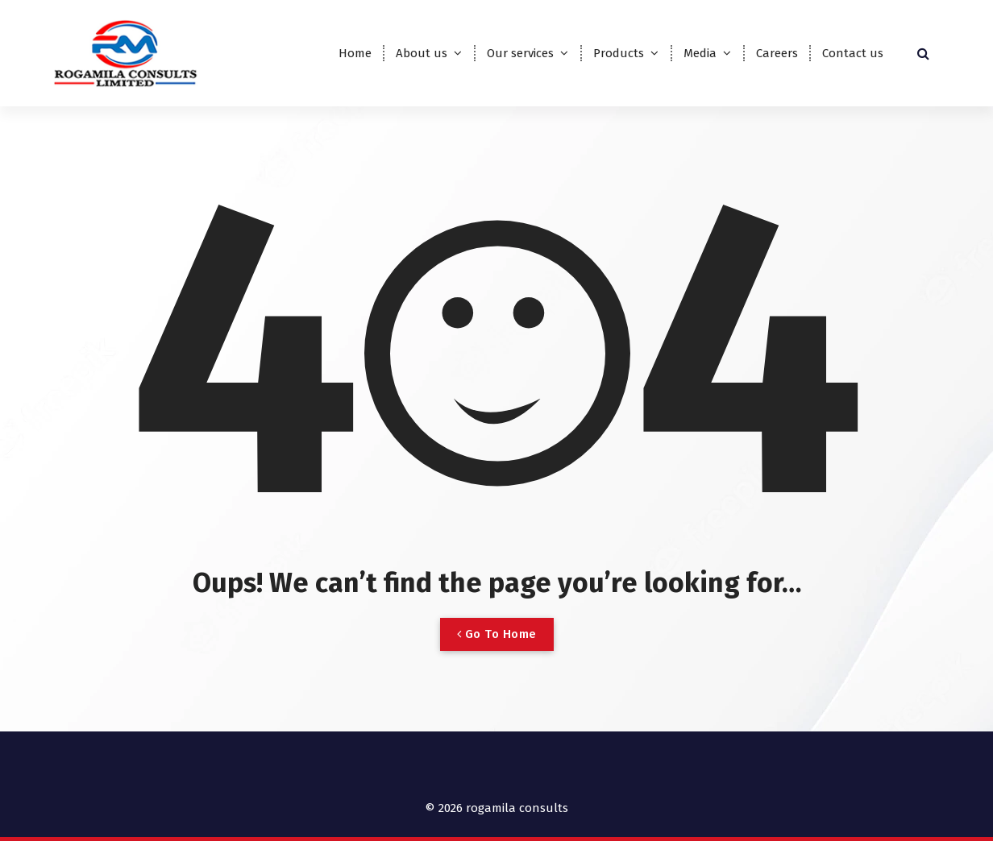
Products (618, 53)
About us (421, 53)
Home (355, 53)
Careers (777, 53)
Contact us (852, 53)
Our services (520, 53)
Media (700, 53)
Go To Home (497, 634)
